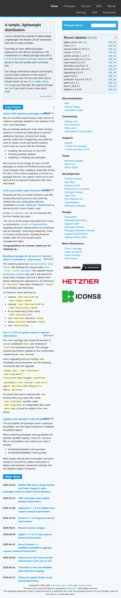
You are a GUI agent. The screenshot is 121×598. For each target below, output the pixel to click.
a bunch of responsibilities (34, 224)
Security (81, 12)
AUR (94, 12)
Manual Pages (72, 106)
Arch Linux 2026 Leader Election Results (26, 190)
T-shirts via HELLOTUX (77, 149)
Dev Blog (69, 182)
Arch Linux (20, 5)
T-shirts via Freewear (76, 146)
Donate (68, 142)
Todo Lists (70, 195)
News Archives (72, 255)
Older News (12, 476)
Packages (69, 6)
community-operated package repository (26, 58)
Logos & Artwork (73, 251)
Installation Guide (74, 110)
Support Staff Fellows (76, 233)
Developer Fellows (75, 227)
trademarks (71, 588)
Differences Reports (75, 205)
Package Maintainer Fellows (80, 230)
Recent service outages (31, 527)
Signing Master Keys (76, 237)
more (92, 37)
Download (109, 12)
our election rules (20, 213)
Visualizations (72, 202)
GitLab (111, 6)
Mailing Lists (71, 121)
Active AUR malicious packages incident (26, 113)
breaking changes (15, 274)
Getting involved (73, 178)
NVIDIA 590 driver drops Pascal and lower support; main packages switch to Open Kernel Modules (28, 488)
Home (54, 6)
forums (32, 81)
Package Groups (74, 192)
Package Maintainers (76, 220)
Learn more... (46, 96)
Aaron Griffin (67, 585)
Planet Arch (71, 128)
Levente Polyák (84, 585)
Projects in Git (72, 185)
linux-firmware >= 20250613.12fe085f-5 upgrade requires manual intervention (27, 547)
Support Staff (72, 223)
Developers (71, 216)
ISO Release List (74, 198)
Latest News (13, 107)
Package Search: (73, 25)
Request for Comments (77, 188)
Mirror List (70, 164)
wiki (11, 88)
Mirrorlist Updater (74, 160)
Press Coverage (73, 248)
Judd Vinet (55, 585)
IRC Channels (72, 124)
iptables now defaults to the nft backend (26, 419)
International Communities (79, 131)
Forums (86, 6)
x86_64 (112, 42)
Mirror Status (71, 167)
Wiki (99, 6)
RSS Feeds (71, 258)
